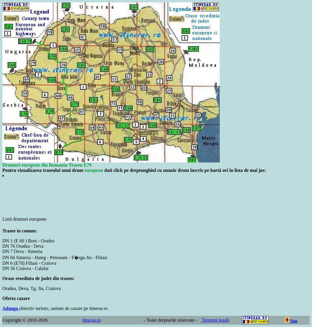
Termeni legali (215, 320)
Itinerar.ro (91, 320)
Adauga (10, 308)
